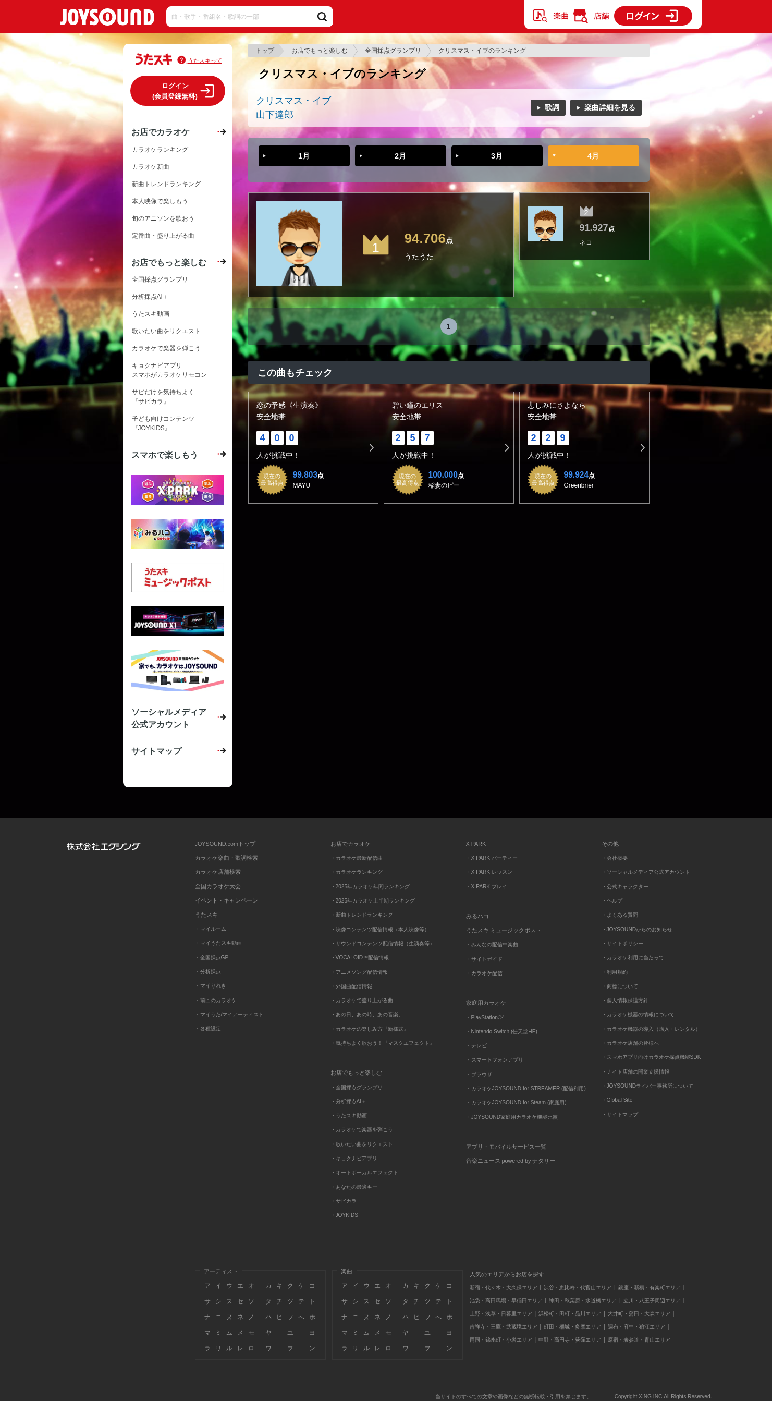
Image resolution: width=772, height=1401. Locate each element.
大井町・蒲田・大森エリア (639, 1314)
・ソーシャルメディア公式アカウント (646, 872)
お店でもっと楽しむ (319, 50)
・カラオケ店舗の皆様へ (630, 1043)
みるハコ (477, 916)
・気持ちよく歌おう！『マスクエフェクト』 (382, 1043)
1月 (304, 156)
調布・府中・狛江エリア (636, 1327)
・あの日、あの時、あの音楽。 (366, 1014)
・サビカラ (343, 1201)
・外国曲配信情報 (351, 986)
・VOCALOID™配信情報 (359, 957)
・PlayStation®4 (485, 1017)
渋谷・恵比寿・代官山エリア (577, 1287)
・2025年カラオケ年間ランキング (370, 887)
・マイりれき (210, 986)
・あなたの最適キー (353, 1187)
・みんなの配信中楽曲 (492, 944)
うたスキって (205, 60)
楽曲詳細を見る (609, 107)
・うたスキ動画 (348, 1115)
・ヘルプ (612, 901)
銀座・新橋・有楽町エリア (649, 1287)
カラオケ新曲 (150, 166)
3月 (497, 156)
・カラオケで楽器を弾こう (361, 1129)
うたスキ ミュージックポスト (504, 930)
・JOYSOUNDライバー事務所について (648, 1086)
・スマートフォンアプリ (494, 1060)
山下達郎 (274, 114)
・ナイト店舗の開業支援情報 (635, 1072)
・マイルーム (210, 929)
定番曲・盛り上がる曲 (163, 235)
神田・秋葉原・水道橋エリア (583, 1300)
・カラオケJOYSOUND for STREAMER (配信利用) (526, 1088)
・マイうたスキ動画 (218, 943)
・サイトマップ (620, 1114)
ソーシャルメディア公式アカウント (168, 718)
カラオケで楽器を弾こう (166, 348)
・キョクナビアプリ (353, 1158)
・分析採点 (208, 971)
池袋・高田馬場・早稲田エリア (506, 1300)
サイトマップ (156, 751)
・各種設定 (208, 1028)
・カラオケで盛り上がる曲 (361, 1000)
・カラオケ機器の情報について (638, 1014)
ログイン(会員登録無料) (175, 91)
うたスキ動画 (150, 314)
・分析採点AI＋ (348, 1101)
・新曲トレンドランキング (361, 915)
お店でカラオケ (160, 132)
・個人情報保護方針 (625, 1000)
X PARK (476, 843)
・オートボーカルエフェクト (364, 1172)
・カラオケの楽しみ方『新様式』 (369, 1029)
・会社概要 (615, 858)
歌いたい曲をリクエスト (166, 331)
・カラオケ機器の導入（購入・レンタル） (651, 1029)
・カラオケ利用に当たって (633, 957)
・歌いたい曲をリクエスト (361, 1144)
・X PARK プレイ (486, 887)
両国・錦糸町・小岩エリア (501, 1340)
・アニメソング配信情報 (359, 972)
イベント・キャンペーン (226, 900)
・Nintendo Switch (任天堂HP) (501, 1031)
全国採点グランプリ (393, 50)
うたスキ (206, 914)
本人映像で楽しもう (160, 201)
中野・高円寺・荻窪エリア (569, 1340)
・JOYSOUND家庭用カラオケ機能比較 (512, 1117)
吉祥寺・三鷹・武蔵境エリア (503, 1327)
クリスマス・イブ (293, 100)
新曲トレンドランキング (166, 184)
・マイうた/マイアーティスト (229, 1014)
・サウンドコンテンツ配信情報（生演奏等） (382, 943)
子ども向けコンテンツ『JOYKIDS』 (163, 423)
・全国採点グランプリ (356, 1087)
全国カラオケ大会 (218, 886)
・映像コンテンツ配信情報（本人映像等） (380, 929)
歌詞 (552, 107)
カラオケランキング (160, 149)
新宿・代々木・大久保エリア (503, 1287)
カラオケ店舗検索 (218, 872)
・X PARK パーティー (492, 858)
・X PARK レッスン (489, 872)
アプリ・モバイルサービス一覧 (506, 1146)
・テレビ (476, 1046)
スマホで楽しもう (164, 454)
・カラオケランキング (356, 872)
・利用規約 (615, 972)
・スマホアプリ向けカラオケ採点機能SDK (651, 1057)
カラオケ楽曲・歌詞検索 (226, 858)
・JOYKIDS (344, 1215)
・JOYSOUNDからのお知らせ (637, 929)
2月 (400, 156)
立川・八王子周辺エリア (652, 1300)
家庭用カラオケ (486, 1003)
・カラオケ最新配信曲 (356, 858)
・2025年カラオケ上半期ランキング (372, 901)
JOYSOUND (107, 19)
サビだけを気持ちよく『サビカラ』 (163, 396)
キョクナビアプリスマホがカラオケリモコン (169, 370)
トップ (264, 50)
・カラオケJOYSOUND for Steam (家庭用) (516, 1102)
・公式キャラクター (625, 887)
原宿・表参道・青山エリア (639, 1340)
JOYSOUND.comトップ (225, 843)
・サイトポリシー (622, 943)
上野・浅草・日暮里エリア (501, 1314)
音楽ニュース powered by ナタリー (511, 1161)
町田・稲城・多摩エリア (572, 1327)
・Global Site (617, 1100)
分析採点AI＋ (150, 296)
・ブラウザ (479, 1074)
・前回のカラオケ (216, 1000)
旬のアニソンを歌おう (163, 218)
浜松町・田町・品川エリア (569, 1314)
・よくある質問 (621, 915)
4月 (593, 156)
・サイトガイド (484, 959)
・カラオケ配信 (484, 973)
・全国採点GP (212, 957)
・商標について (620, 986)
